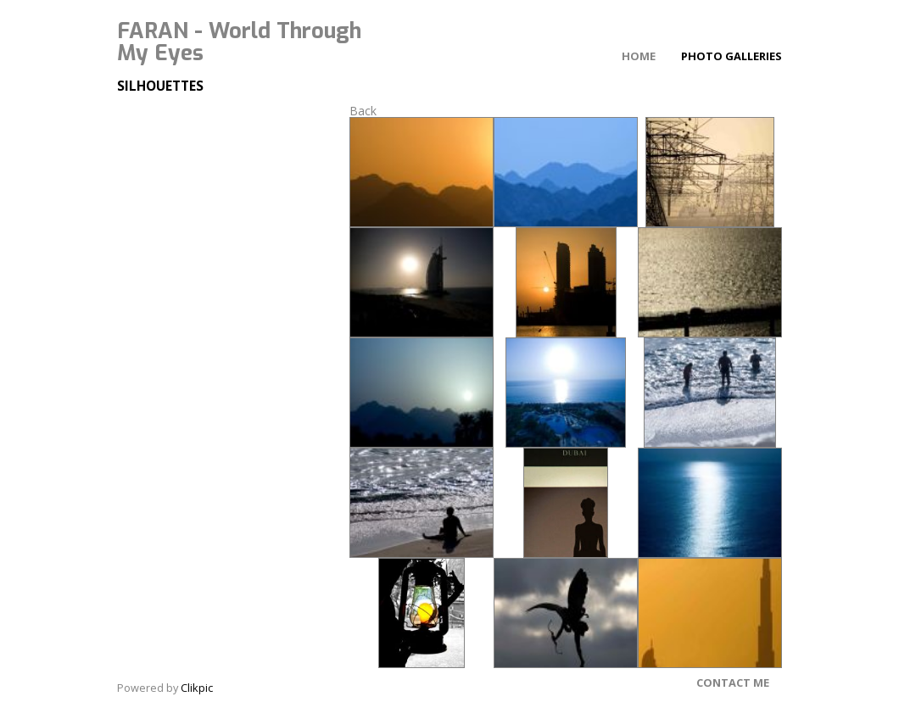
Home (639, 56)
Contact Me (732, 682)
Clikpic (197, 687)
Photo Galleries (731, 56)
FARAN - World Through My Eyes (239, 41)
